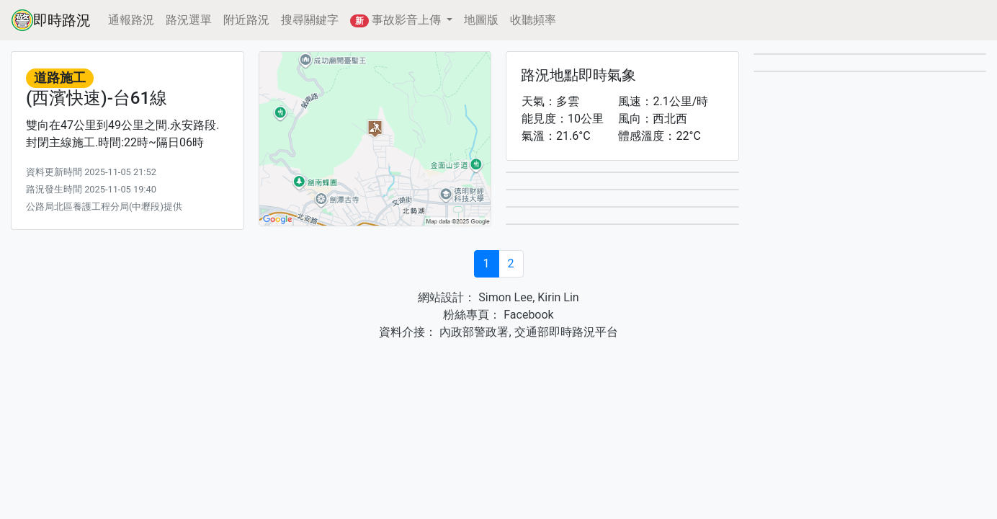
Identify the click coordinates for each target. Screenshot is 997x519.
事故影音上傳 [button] (397, 20)
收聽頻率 (533, 20)
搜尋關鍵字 (310, 20)
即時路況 (51, 20)
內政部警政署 (473, 332)
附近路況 (246, 20)
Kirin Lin (557, 297)
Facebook (527, 314)
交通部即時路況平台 (566, 332)
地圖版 (481, 20)
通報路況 (131, 20)
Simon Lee (503, 297)
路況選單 (189, 20)
